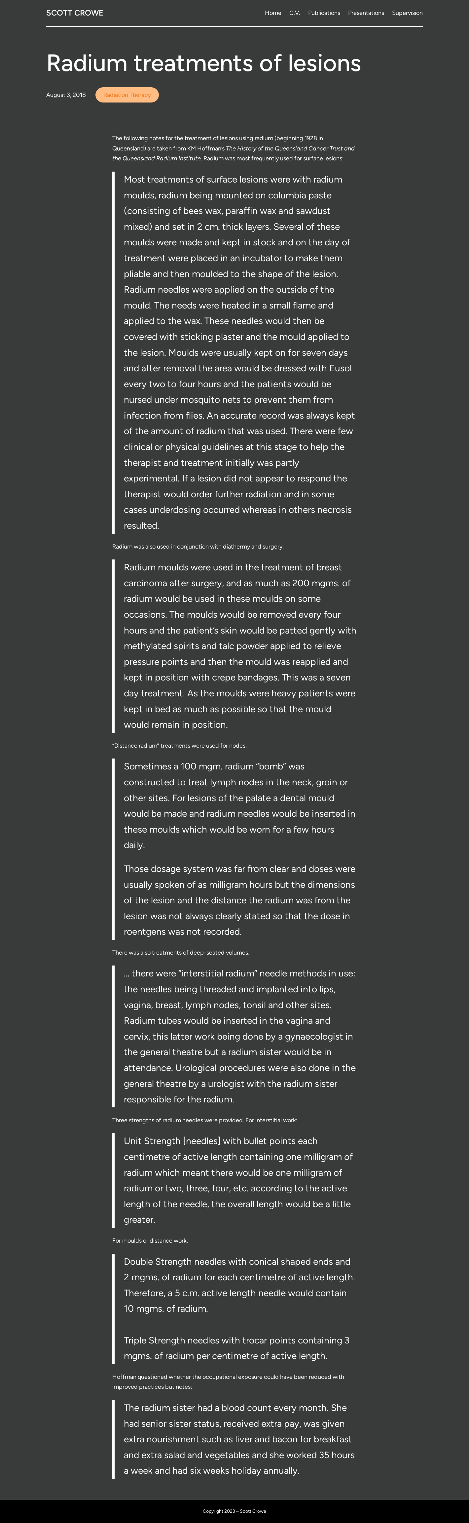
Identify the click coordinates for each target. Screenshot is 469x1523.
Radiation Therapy (127, 95)
